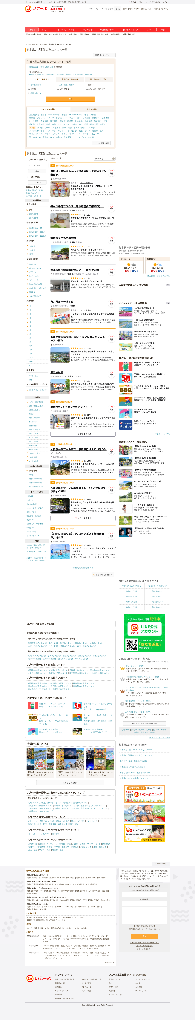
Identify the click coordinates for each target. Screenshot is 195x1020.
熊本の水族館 (105, 900)
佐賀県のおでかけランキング (40, 805)
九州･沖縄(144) (46, 67)
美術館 (32, 124)
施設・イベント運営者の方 (65, 979)
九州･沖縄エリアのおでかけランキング (44, 803)
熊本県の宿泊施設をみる (83, 568)
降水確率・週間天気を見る (158, 276)
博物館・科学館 (66, 121)
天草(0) (32, 89)
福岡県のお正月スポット (38, 683)
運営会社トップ (114, 979)
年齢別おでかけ (107, 30)
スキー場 (91, 128)
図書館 (40, 128)
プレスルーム (86, 987)
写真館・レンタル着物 (52, 137)
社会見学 (79, 121)
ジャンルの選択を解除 (101, 143)
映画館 (102, 124)
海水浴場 (56, 128)
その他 (91, 137)
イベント (45, 30)
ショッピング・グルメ (35, 508)
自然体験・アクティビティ (75, 137)
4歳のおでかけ (131, 596)
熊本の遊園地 (32, 878)
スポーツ (30, 500)
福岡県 (134, 729)
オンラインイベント (66, 30)
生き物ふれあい (32, 504)
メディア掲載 (86, 991)
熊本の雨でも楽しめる (35, 900)
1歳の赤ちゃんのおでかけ (157, 586)
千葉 (60, 34)
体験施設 (98, 121)
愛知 (75, 34)
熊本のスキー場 (47, 907)
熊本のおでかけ (99, 656)
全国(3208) (33, 67)
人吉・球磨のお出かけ (37, 646)
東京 (50, 34)
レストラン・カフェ (55, 131)
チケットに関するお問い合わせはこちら (144, 943)
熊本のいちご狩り (94, 907)
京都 (102, 34)
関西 (94, 34)
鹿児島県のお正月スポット (39, 689)
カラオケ (56, 134)
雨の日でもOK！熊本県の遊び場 (133, 761)
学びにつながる (78, 821)
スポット (32, 30)
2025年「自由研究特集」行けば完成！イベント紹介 (37, 559)
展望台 (106, 121)
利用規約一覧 (60, 983)
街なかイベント (32, 528)
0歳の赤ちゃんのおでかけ (131, 586)
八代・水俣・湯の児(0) (95, 89)
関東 (46, 34)
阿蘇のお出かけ (81, 643)
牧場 (86, 115)
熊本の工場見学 (33, 884)
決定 (70, 99)
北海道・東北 (31, 34)
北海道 (38, 34)
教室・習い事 (84, 131)
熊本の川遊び (32, 893)
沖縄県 (153, 732)
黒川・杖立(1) (35, 93)
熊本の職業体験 (91, 884)
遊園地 (43, 115)
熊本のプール (91, 878)
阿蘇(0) (90, 85)
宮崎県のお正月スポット (83, 686)
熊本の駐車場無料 (67, 891)
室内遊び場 (34, 115)
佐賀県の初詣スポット (58, 670)
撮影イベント (31, 512)
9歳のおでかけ (157, 607)
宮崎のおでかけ (49, 659)
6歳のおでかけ (131, 602)
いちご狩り (34, 121)
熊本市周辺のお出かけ (37, 643)
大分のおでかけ (34, 659)
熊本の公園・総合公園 (100, 891)
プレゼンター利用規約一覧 (91, 979)
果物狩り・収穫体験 (100, 118)
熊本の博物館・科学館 (79, 900)
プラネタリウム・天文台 (39, 134)
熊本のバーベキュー (57, 878)
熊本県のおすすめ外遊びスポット (134, 778)
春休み (125, 9)
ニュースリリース (61, 991)
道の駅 (95, 131)
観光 (102, 131)
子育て (150, 30)
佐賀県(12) (42, 74)
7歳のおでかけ (157, 602)
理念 (110, 983)
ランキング (88, 30)
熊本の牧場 (80, 878)
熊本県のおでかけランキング (93, 805)
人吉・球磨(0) (63, 89)
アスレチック (63, 124)
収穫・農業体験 (49, 824)
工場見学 (88, 121)
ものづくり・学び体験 (35, 524)
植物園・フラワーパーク (39, 118)
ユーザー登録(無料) (153, 2)
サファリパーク (76, 115)
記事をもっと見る (70, 783)
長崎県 (149, 729)
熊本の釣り (70, 878)
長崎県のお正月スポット (83, 683)
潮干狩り (54, 121)
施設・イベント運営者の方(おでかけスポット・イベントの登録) (63, 928)
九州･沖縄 (125, 729)
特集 (163, 30)
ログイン (165, 2)
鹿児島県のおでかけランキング (94, 808)
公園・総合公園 (91, 124)
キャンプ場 (57, 118)
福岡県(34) (33, 74)
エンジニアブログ (115, 995)
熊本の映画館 (65, 900)
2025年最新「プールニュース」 (37, 553)
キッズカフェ (84, 134)
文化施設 (40, 124)
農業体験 (44, 121)
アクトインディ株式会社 (137, 975)
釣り (79, 118)
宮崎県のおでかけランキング (66, 808)
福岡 (133, 34)
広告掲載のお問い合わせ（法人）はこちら (144, 929)
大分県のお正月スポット (60, 686)
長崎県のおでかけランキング (66, 805)
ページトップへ (161, 864)
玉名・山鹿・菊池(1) (66, 85)
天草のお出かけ (96, 643)
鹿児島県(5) (79, 74)
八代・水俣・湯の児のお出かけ (62, 646)
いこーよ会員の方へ (144, 949)
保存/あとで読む (136, 2)
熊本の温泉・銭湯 (33, 907)
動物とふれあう (147, 9)
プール (48, 128)
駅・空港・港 (35, 137)
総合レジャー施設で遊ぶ (38, 821)
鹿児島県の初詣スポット (79, 673)
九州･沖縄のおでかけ (37, 656)
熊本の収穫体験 (78, 884)
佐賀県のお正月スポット (60, 683)
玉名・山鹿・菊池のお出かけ (61, 643)
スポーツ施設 (77, 124)
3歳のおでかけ (157, 591)
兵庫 (106, 34)
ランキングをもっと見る (159, 737)
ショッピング (71, 131)
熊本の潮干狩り (80, 907)
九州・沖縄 (126, 34)
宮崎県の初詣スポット (58, 673)
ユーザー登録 (32, 928)
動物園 (64, 115)
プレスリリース (141, 991)
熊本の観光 (101, 878)
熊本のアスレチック (83, 891)
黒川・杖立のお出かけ (86, 646)
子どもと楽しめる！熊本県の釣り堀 (135, 772)
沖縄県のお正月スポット (62, 689)
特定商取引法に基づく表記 (65, 998)
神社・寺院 (51, 124)
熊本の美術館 (94, 900)
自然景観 (86, 118)
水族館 (93, 115)
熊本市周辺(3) (35, 85)
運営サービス (114, 987)
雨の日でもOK (134, 9)
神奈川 (55, 34)
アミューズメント (69, 134)
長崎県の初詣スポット (78, 670)
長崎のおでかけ (84, 656)
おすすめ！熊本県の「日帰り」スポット (137, 750)
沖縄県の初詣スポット (101, 673)
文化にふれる (92, 821)
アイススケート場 (36, 131)
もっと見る (108, 962)
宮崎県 (136, 732)
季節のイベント (32, 520)
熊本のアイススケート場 (64, 907)
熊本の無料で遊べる (52, 891)
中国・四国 (115, 34)
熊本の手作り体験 (46, 884)
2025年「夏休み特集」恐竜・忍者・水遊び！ (36, 546)
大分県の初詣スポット (37, 673)
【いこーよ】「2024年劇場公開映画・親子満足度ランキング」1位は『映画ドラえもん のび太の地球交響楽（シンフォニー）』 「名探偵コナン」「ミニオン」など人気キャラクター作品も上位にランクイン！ (76, 955)
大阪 (98, 34)
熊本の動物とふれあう (63, 884)
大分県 (163, 729)
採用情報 (112, 991)
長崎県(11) (51, 74)
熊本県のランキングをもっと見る (144, 723)
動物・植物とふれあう (60, 821)
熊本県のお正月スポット (38, 686)
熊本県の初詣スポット (99, 670)
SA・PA (95, 134)
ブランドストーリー (142, 979)
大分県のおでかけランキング (40, 808)
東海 (70, 34)
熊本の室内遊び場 (51, 900)
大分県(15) (60, 74)
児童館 (32, 128)
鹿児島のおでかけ (65, 659)
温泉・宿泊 (74, 824)
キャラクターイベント (35, 536)
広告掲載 (58, 987)
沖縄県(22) (88, 74)
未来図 (137, 983)
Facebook (58, 995)
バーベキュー (69, 118)
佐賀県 (141, 729)
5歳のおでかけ (157, 596)
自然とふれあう (34, 824)
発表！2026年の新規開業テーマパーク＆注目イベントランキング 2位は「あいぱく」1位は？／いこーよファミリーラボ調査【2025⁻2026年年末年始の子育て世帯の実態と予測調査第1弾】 (76, 938)
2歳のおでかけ (131, 591)
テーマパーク (54, 115)
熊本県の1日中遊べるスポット (132, 767)
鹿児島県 (144, 732)
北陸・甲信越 (84, 34)
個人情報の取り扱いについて (144, 926)
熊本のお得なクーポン (35, 891)
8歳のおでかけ (131, 607)
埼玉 (64, 34)
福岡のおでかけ (54, 656)
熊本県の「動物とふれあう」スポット (136, 755)
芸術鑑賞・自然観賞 (34, 516)
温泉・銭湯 (67, 128)
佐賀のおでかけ (69, 656)
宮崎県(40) (69, 74)
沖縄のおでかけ (81, 659)
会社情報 (138, 987)
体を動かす (62, 824)
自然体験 (30, 496)
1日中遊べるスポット (162, 9)
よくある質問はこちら (144, 946)
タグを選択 (37, 182)
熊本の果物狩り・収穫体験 (37, 909)
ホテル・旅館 (79, 128)
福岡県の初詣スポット (37, 670)
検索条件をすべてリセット (104, 55)
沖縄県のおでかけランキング (40, 811)
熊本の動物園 (43, 878)
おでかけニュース (130, 30)
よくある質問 (86, 983)
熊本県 (156, 729)
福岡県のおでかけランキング (75, 803)
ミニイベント (31, 532)
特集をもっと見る (162, 434)
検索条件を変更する (103, 574)
